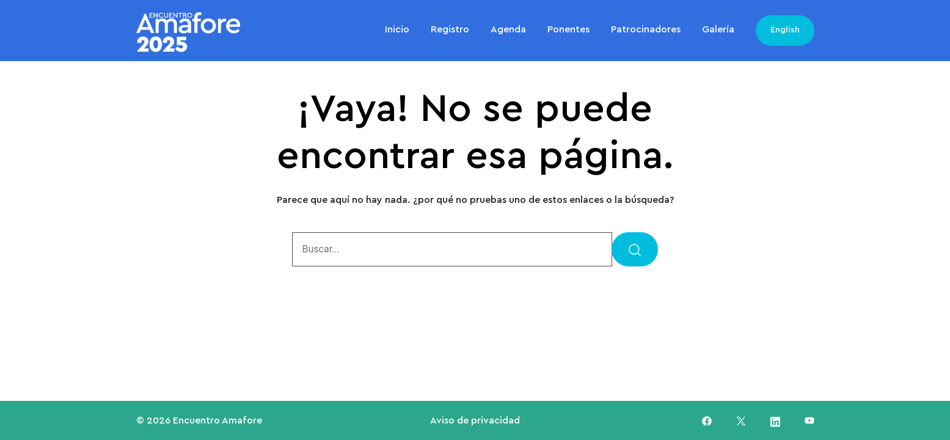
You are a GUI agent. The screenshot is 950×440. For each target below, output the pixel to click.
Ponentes (568, 29)
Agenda (508, 29)
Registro (450, 29)
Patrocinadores (646, 29)
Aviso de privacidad (475, 420)
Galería (718, 29)
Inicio (397, 29)
